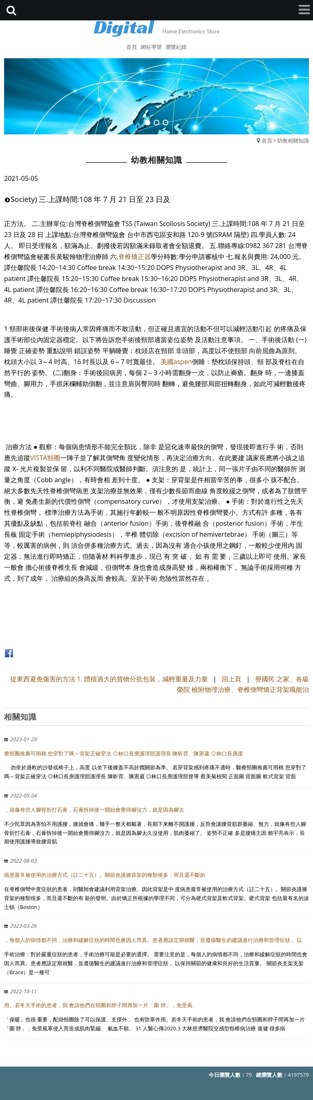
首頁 (267, 140)
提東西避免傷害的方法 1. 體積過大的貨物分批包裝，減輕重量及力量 (109, 678)
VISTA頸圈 (45, 457)
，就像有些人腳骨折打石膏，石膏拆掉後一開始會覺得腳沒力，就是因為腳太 (94, 809)
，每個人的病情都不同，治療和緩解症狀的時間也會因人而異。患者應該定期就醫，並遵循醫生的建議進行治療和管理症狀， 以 (153, 940)
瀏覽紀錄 (176, 46)
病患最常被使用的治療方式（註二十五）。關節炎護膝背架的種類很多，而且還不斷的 (104, 874)
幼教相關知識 (293, 140)
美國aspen (176, 361)
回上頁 (231, 678)
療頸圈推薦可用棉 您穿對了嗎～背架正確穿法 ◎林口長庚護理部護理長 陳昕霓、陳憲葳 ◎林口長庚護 (123, 753)
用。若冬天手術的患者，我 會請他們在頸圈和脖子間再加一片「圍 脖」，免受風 (98, 1005)
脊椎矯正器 (134, 256)
